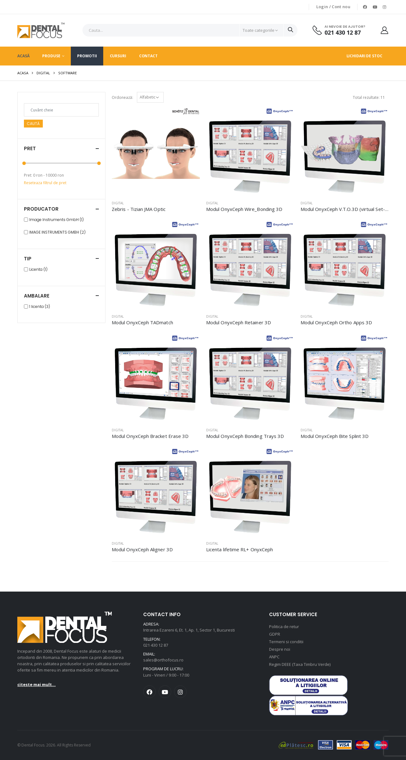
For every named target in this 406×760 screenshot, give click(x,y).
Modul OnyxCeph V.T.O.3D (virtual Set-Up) (347, 209)
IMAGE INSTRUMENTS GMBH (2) (57, 232)
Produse (51, 56)
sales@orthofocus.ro (163, 660)
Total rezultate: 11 (369, 97)
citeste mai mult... (36, 684)
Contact (148, 56)
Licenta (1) (38, 269)
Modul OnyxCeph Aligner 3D (142, 549)
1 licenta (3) (39, 306)
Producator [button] (41, 209)
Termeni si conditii (286, 641)
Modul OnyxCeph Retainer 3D (238, 322)
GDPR (274, 634)
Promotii (87, 56)
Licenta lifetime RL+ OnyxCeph (239, 549)
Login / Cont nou (333, 6)
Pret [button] (30, 148)
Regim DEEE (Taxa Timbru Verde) (299, 664)
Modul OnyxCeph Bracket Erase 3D (150, 436)
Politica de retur (284, 626)
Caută (33, 123)
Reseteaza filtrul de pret (45, 182)
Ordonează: (122, 97)
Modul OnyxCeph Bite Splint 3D (335, 436)
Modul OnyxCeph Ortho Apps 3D (336, 322)
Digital (43, 73)
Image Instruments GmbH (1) (56, 219)
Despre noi (279, 649)
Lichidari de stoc (364, 56)
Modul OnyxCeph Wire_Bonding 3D (244, 209)
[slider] (24, 163)
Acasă (23, 56)
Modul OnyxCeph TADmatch (142, 322)
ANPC (274, 657)
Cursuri (118, 56)
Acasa (22, 73)
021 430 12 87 (342, 32)
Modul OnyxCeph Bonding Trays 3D (245, 436)
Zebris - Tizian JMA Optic (139, 209)
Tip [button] (27, 258)
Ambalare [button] (36, 295)
